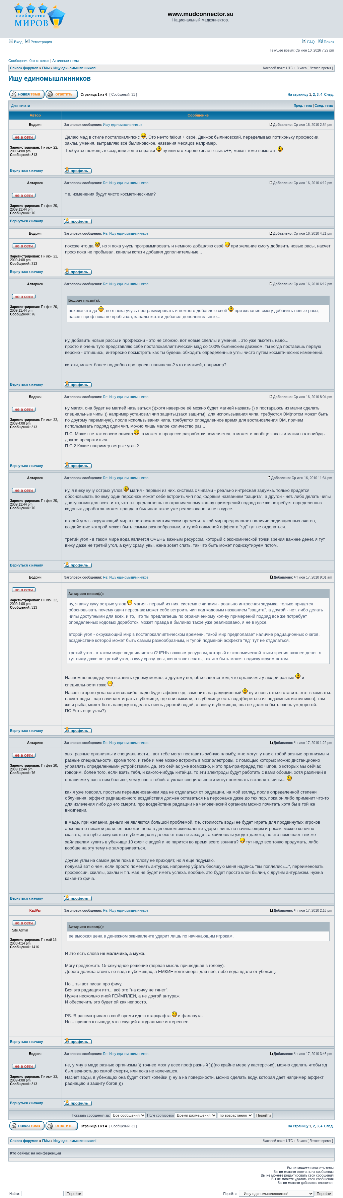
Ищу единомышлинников (49, 78)
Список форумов (24, 68)
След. (329, 94)
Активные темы (65, 61)
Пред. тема (303, 105)
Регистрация (38, 42)
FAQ (308, 42)
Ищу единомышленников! (74, 68)
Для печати (20, 105)
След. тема (324, 105)
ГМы (46, 68)
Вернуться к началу (26, 170)
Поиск (326, 42)
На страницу (298, 94)
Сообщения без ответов (28, 61)
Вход (15, 42)
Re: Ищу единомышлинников (125, 183)
